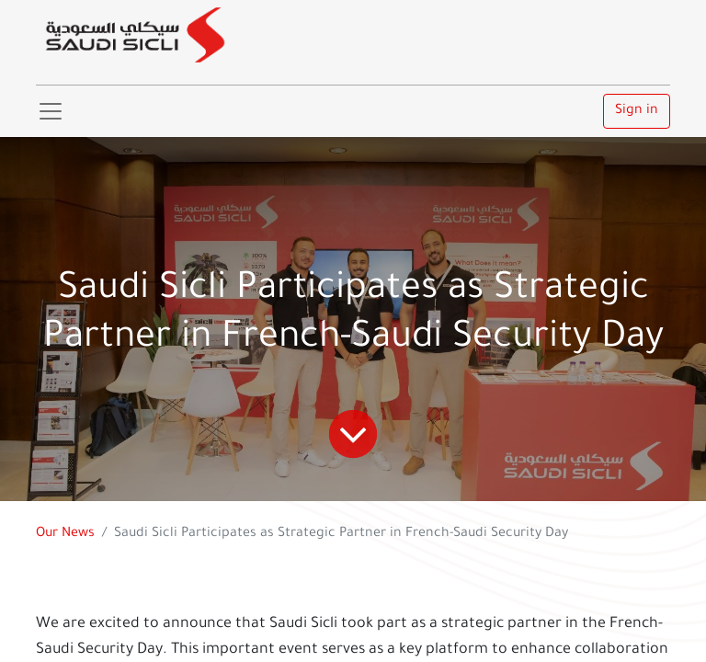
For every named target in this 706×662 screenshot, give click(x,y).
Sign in (636, 111)
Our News (65, 534)
